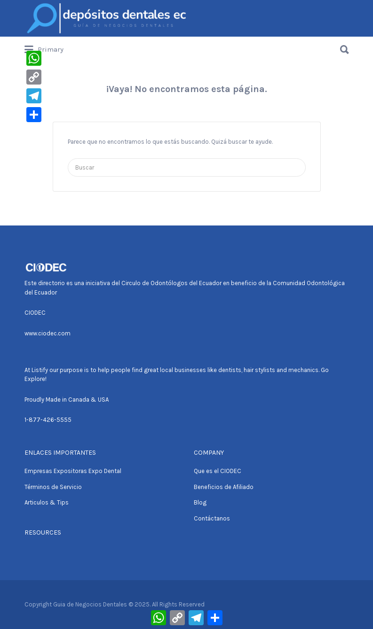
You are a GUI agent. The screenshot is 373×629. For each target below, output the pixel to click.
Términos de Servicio (53, 486)
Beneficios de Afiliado (224, 486)
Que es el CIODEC (217, 470)
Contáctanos (212, 518)
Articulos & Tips (46, 502)
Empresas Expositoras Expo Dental (72, 470)
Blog (200, 502)
